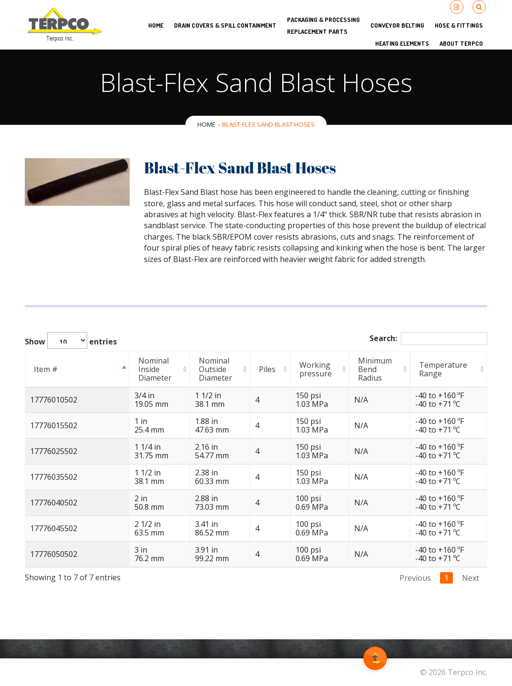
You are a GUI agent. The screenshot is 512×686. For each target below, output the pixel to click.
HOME (156, 25)
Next (470, 578)
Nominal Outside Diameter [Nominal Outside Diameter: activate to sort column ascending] (208, 369)
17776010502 (53, 399)
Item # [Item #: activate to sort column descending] (46, 369)
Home (206, 124)
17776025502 (53, 451)
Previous (415, 578)
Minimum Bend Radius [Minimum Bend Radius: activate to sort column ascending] (379, 369)
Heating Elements (402, 43)
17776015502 (53, 425)
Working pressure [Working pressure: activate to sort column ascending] (312, 369)
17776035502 (53, 477)
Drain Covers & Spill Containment (225, 25)
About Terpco (461, 43)
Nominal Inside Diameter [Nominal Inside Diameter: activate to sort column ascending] (140, 369)
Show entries (71, 340)
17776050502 (53, 554)
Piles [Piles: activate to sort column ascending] (269, 369)
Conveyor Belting (397, 25)
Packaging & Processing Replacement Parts (323, 25)
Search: (428, 338)
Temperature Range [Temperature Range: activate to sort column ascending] (446, 369)
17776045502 (53, 528)
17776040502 (53, 502)
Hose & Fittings (459, 25)
